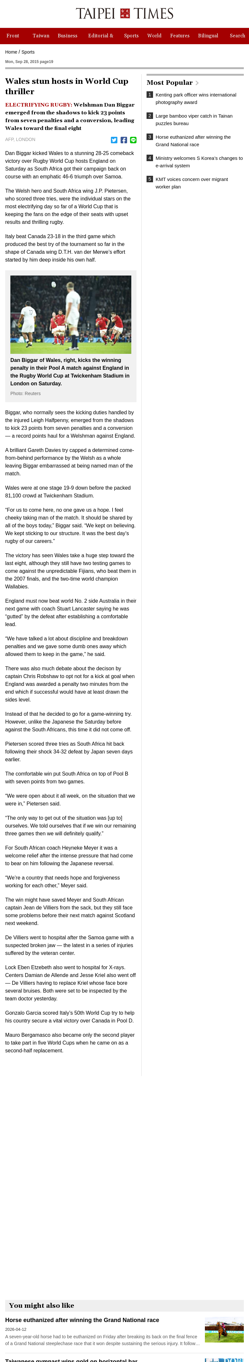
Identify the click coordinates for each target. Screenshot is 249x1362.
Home (11, 52)
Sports (27, 52)
